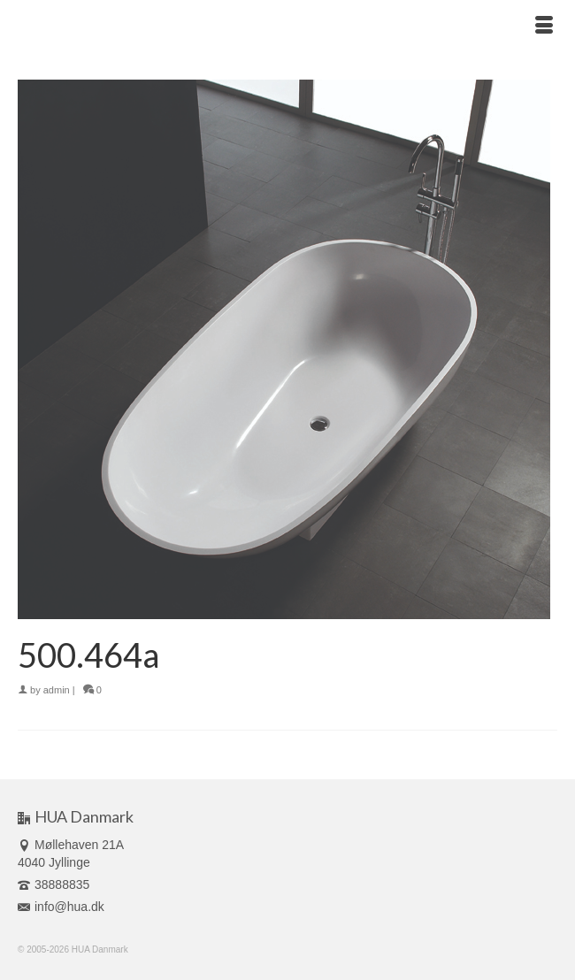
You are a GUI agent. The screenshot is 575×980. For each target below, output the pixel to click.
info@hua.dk (61, 907)
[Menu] (544, 26)
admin (56, 690)
